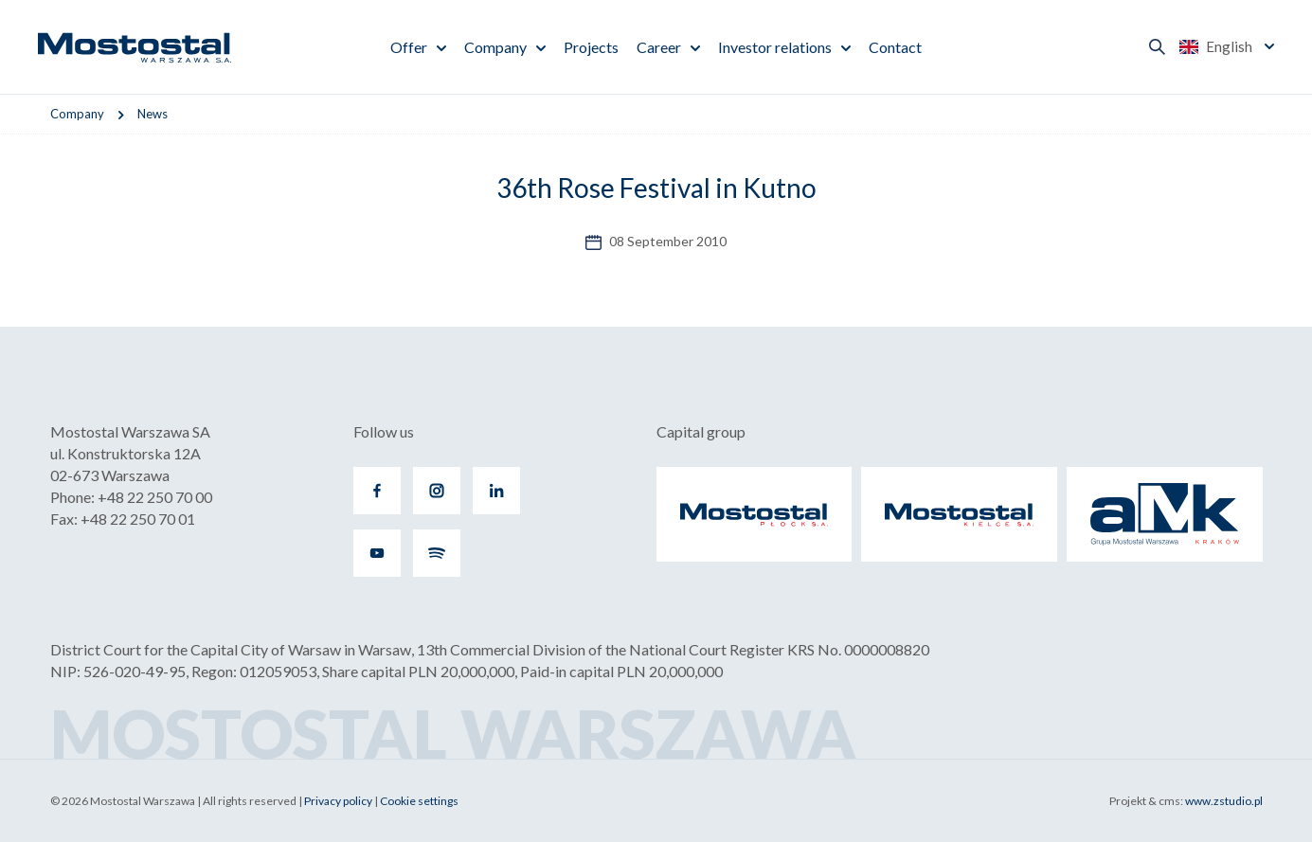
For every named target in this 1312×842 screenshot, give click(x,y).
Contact (895, 47)
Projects (591, 47)
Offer (408, 47)
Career (659, 47)
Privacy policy (338, 801)
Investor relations (775, 47)
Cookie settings (419, 801)
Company (495, 47)
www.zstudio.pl (1224, 801)
